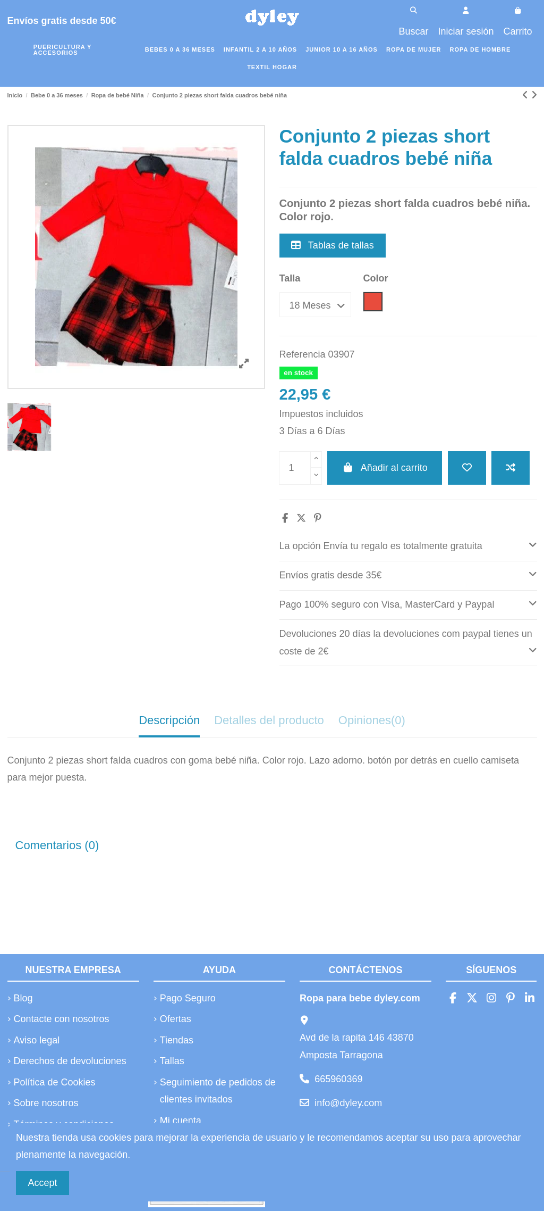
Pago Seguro (188, 998)
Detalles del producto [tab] (269, 720)
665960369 (338, 1079)
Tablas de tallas (332, 245)
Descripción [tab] (169, 720)
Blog (23, 998)
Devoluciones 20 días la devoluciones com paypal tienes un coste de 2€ (408, 642)
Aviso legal (37, 1040)
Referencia (302, 354)
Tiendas (176, 1040)
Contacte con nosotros (61, 1019)
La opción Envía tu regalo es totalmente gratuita (408, 544)
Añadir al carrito (385, 467)
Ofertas (175, 1019)
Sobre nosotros (46, 1103)
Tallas (172, 1061)
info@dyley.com (348, 1103)
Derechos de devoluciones (70, 1061)
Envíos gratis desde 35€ (408, 574)
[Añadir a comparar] (510, 468)
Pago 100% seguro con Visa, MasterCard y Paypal (408, 603)
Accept (42, 1182)
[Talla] (315, 304)
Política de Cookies (55, 1082)
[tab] (408, 546)
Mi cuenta (180, 1120)
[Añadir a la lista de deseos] (467, 468)
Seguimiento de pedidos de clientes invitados (218, 1091)
